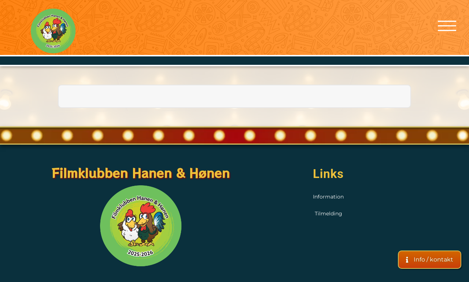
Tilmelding (328, 213)
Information (328, 196)
